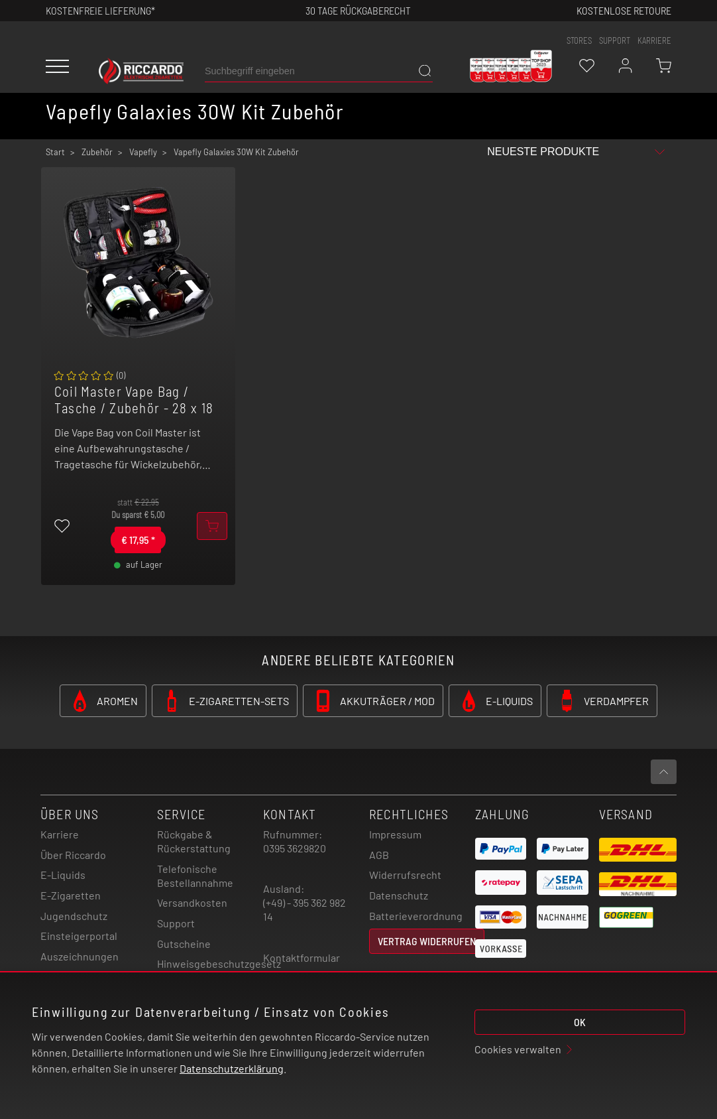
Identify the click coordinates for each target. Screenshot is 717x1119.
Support (176, 923)
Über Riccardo (73, 854)
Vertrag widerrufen (427, 941)
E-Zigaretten (70, 895)
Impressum (395, 834)
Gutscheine (184, 943)
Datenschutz (398, 895)
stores (579, 40)
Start (55, 152)
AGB (379, 854)
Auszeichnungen (79, 956)
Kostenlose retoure (624, 10)
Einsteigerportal (78, 935)
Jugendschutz (73, 915)
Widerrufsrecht (405, 874)
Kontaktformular (301, 957)
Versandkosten (192, 902)
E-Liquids (62, 874)
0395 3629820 (294, 848)
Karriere (654, 40)
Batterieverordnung (416, 915)
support (614, 40)
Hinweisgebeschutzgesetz (219, 963)
